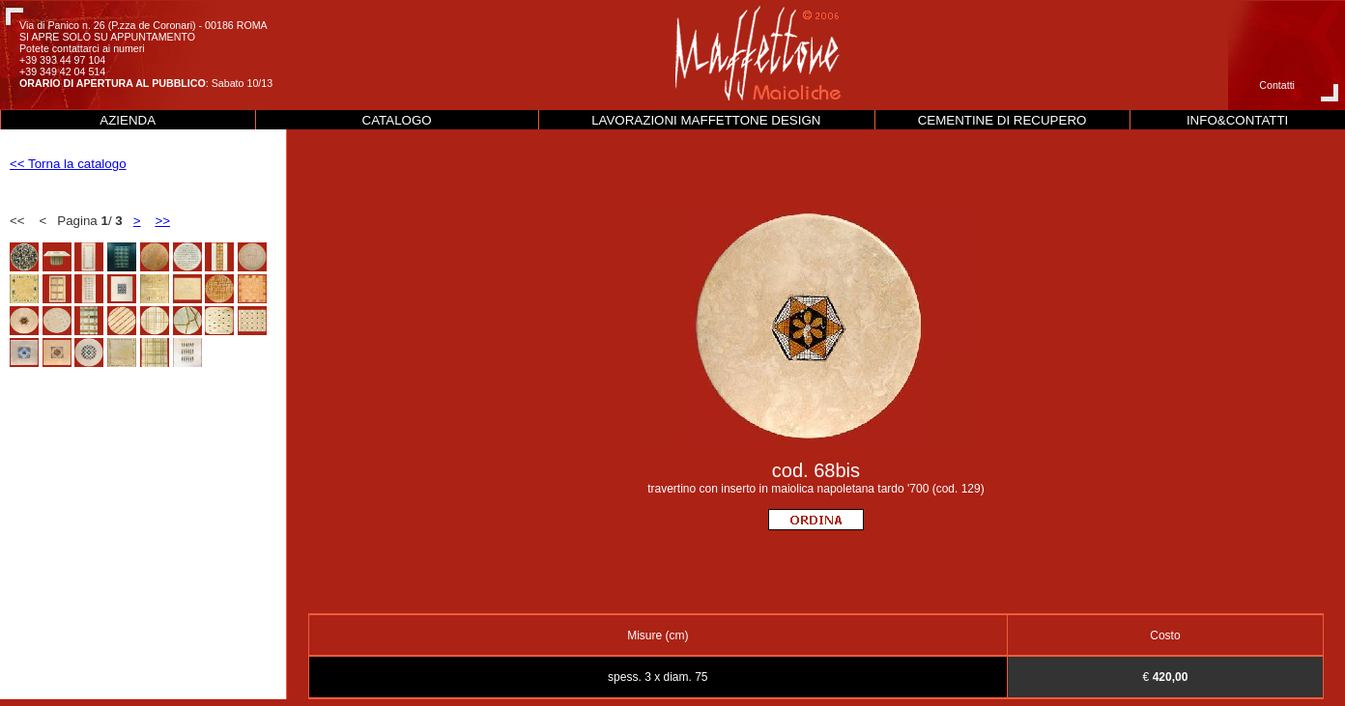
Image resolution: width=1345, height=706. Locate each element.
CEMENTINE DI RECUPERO (1002, 120)
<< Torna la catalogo (68, 163)
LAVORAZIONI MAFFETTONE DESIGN (705, 120)
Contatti (1277, 85)
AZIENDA (128, 120)
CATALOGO (397, 120)
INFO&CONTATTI (1237, 120)
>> (162, 220)
